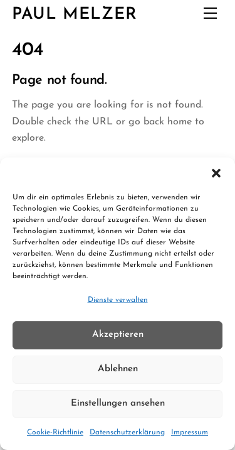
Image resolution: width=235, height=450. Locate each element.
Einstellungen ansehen (118, 403)
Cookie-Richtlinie (55, 432)
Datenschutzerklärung (127, 432)
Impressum (189, 432)
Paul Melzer (75, 14)
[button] (216, 173)
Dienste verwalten (118, 300)
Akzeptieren (118, 334)
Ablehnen (118, 369)
